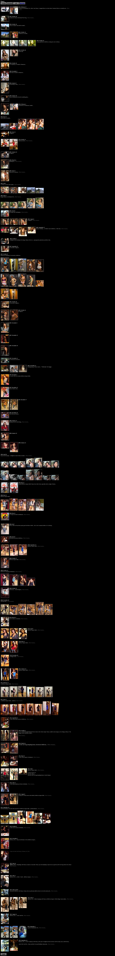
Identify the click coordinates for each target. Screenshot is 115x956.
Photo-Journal (30, 17)
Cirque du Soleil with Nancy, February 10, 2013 (20, 851)
